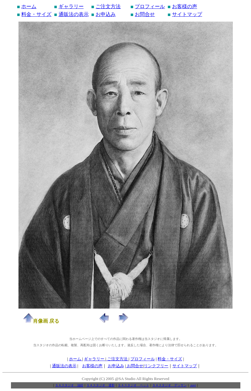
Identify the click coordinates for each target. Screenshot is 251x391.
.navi (193, 385)
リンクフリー (156, 365)
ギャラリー (71, 6)
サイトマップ (187, 14)
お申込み (106, 14)
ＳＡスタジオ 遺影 (100, 385)
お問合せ (145, 14)
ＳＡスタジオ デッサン (169, 385)
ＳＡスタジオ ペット (133, 385)
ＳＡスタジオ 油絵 (69, 385)
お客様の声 (184, 6)
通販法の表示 (74, 14)
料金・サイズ (36, 14)
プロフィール (150, 6)
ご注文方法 (108, 6)
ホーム (28, 6)
